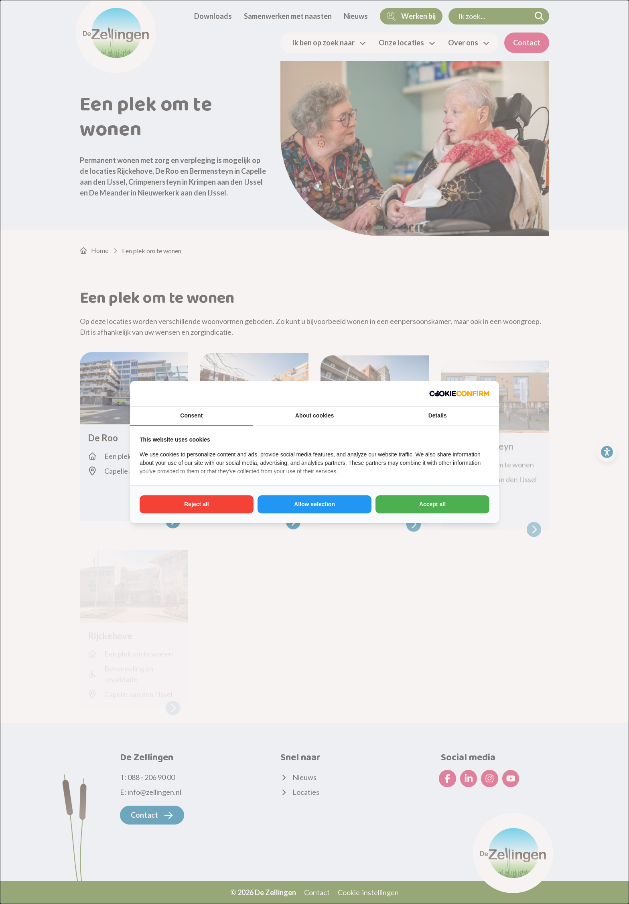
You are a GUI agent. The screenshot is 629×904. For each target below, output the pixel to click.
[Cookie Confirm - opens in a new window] (459, 394)
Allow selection (314, 504)
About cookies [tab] (314, 415)
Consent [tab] (191, 415)
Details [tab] (437, 415)
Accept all (432, 504)
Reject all (196, 504)
